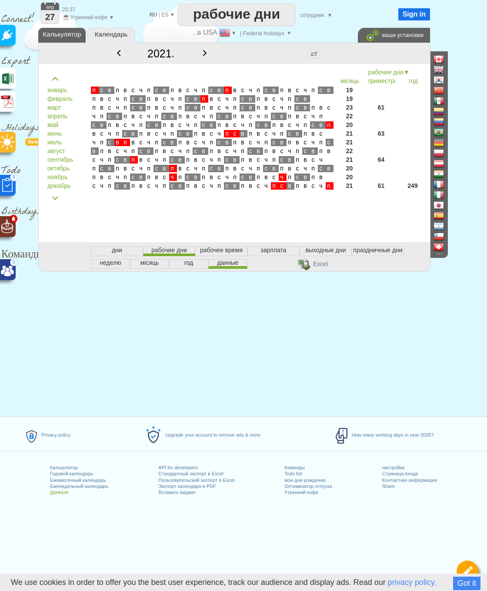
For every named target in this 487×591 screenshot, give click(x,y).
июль (54, 142)
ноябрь (57, 177)
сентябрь (60, 159)
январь (57, 90)
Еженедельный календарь (79, 486)
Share (388, 486)
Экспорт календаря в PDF (187, 486)
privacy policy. (412, 582)
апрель (57, 116)
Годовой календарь (71, 473)
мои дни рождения (305, 480)
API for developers (178, 467)
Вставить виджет (177, 492)
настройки (393, 467)
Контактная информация (409, 480)
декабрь (58, 185)
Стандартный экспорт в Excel (190, 473)
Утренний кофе (301, 492)
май (52, 124)
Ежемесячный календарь (78, 480)
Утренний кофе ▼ (88, 17)
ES (164, 15)
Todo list (293, 473)
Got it (466, 583)
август (56, 150)
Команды (294, 467)
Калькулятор (64, 467)
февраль (60, 98)
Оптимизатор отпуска (308, 486)
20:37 (68, 10)
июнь (54, 133)
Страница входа (400, 473)
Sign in (414, 14)
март (54, 107)
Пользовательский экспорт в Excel (196, 480)
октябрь (58, 168)
